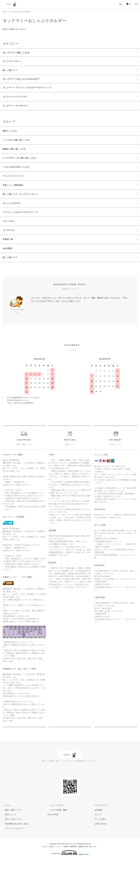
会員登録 (96, 825)
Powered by (70, 867)
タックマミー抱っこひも (16, 52)
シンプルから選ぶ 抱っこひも (19, 144)
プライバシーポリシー (12, 843)
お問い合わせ (98, 839)
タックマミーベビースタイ (17, 99)
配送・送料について (11, 825)
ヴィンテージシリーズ (15, 184)
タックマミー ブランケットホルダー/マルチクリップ (32, 89)
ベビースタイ (10, 232)
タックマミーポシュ (14, 61)
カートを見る (98, 834)
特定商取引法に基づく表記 (14, 839)
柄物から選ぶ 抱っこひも (16, 154)
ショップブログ (54, 820)
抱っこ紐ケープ (11, 71)
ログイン (96, 829)
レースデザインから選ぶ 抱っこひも (23, 164)
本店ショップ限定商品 (15, 193)
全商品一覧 (9, 252)
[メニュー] (136, 4)
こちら (70, 562)
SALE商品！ (9, 262)
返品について (8, 829)
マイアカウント (99, 820)
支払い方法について (11, 834)
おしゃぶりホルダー (14, 213)
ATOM (55, 829)
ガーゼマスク (10, 242)
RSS (50, 829)
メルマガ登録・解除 (56, 825)
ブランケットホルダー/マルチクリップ (24, 223)
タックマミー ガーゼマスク (18, 109)
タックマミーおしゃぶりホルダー (23, 12)
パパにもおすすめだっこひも (19, 174)
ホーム (5, 12)
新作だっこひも (11, 135)
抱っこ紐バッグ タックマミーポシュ (24, 203)
